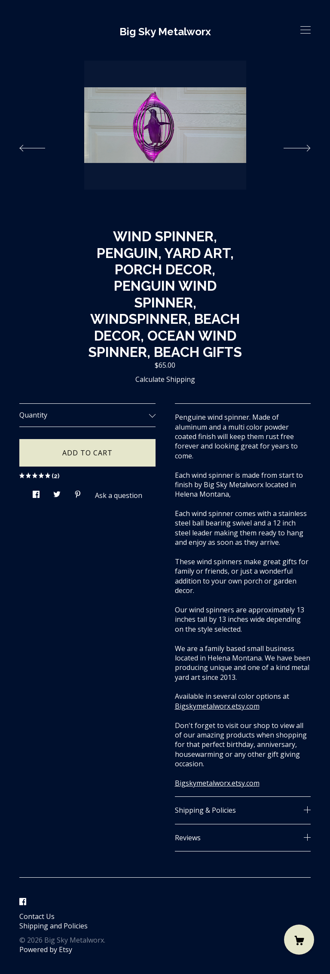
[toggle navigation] (305, 30)
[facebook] (22, 901)
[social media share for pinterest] (77, 491)
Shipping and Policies (53, 926)
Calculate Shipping (165, 379)
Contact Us (37, 916)
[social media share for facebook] (36, 491)
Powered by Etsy (45, 949)
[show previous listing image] (40, 145)
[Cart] (299, 940)
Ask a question (118, 495)
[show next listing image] (289, 145)
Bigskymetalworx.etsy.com (217, 706)
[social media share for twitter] (57, 491)
